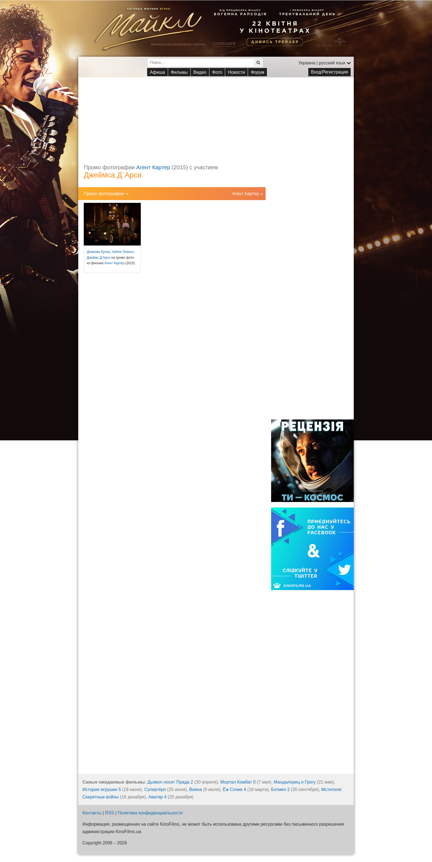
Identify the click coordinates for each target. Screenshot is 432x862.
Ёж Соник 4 (234, 789)
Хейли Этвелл (123, 252)
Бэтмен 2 (280, 789)
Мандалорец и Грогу (295, 782)
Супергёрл (155, 789)
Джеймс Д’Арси (98, 258)
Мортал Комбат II (238, 782)
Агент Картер (153, 167)
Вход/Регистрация (329, 72)
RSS (109, 813)
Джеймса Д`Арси (113, 175)
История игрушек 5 (101, 789)
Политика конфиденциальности (150, 813)
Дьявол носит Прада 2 (170, 782)
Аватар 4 (157, 797)
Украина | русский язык (324, 63)
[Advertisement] (216, 115)
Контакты (91, 813)
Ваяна (195, 789)
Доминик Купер (98, 252)
